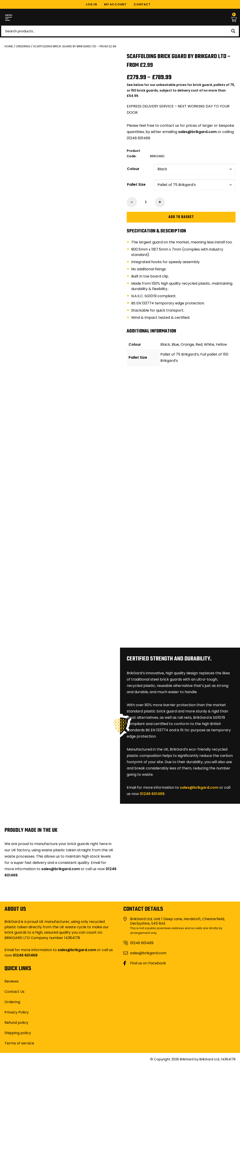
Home (8, 46)
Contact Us (14, 991)
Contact (142, 4)
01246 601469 (152, 793)
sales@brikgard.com (197, 131)
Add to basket (181, 217)
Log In (91, 4)
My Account (115, 4)
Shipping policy (17, 1032)
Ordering (23, 46)
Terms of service (19, 1043)
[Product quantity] (146, 202)
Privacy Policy (16, 1012)
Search (233, 31)
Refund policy (16, 1022)
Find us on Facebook (148, 963)
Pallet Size (136, 184)
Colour (133, 168)
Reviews (11, 981)
